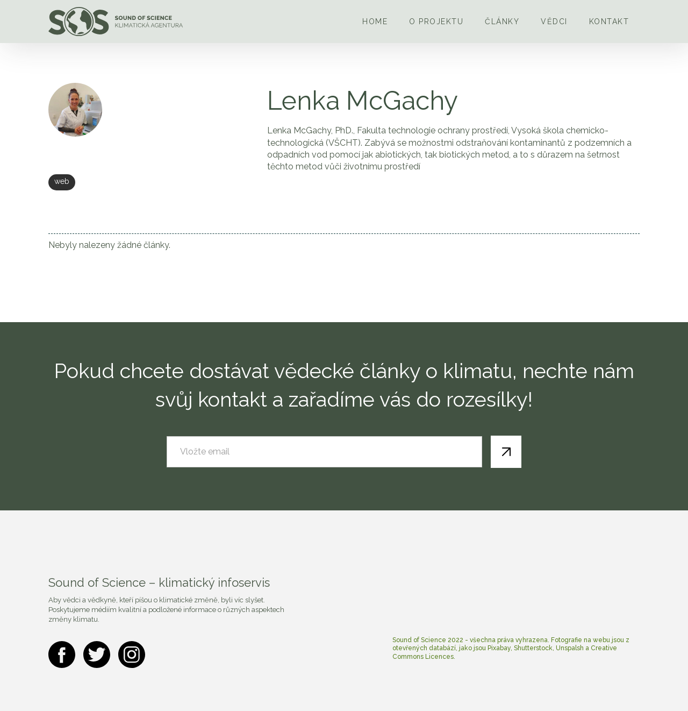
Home (375, 21)
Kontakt (609, 21)
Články (502, 21)
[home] (115, 21)
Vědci (554, 21)
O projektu (436, 21)
